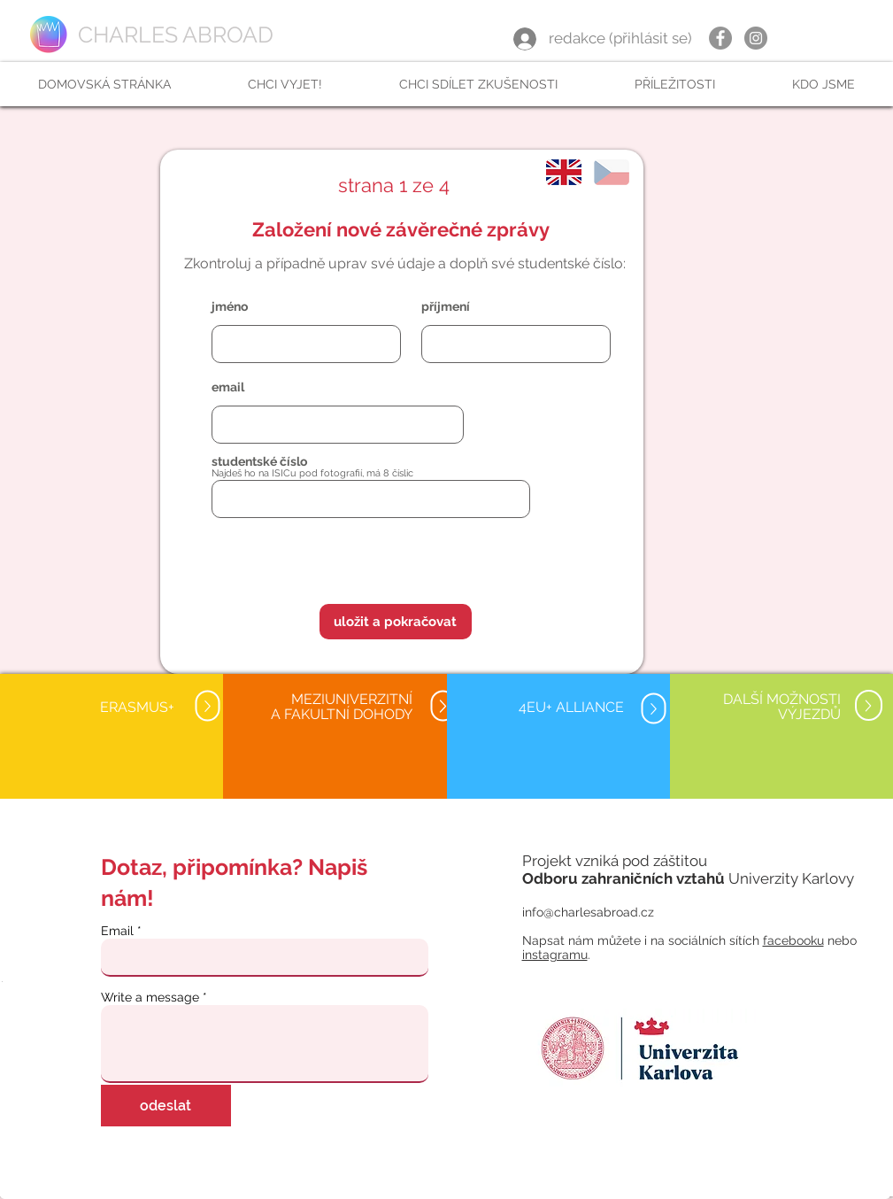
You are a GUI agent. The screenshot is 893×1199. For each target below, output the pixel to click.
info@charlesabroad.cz (588, 912)
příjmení (445, 306)
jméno (230, 306)
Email (117, 930)
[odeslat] (166, 1105)
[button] (284, 84)
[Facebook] (720, 38)
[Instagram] (755, 38)
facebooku (793, 940)
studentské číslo (259, 461)
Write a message (150, 997)
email (228, 387)
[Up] (207, 706)
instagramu (555, 955)
